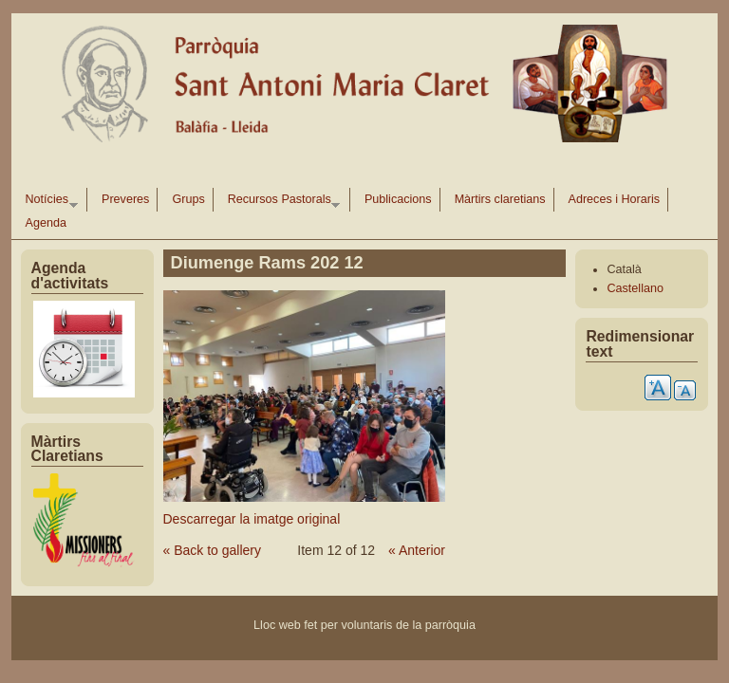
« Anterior (416, 550)
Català (624, 269)
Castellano (635, 288)
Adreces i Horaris (615, 199)
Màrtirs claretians (500, 199)
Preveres (125, 199)
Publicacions (398, 199)
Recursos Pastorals (280, 202)
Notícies (48, 202)
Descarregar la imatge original (252, 518)
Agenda (46, 223)
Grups (188, 199)
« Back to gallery (212, 550)
